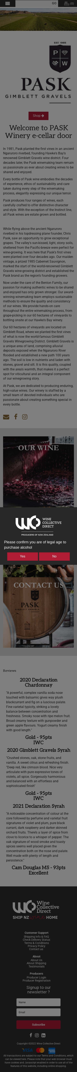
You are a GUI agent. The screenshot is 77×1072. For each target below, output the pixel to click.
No (54, 556)
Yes (22, 556)
